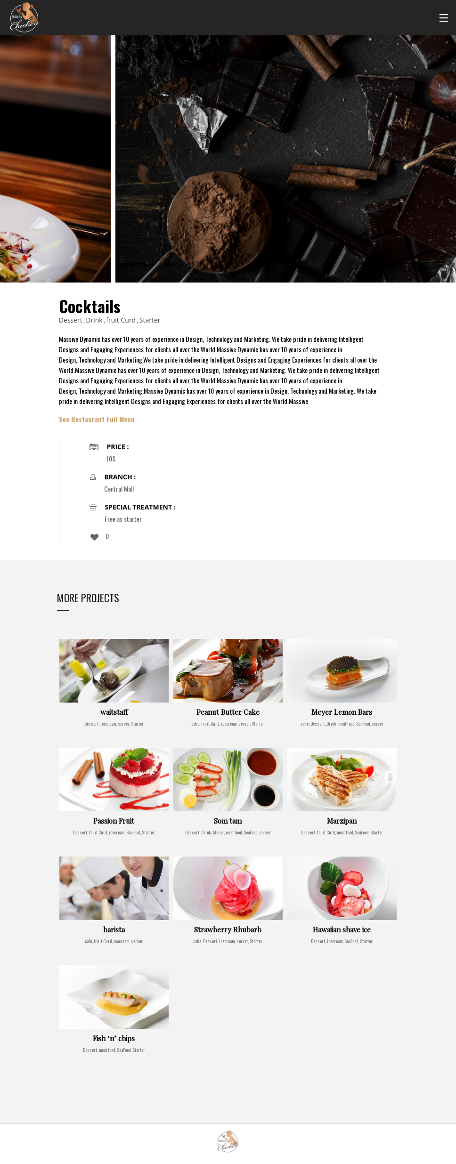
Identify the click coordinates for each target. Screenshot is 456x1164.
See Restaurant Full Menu (97, 419)
